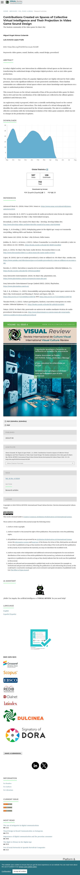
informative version (22, 542)
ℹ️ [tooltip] (47, 169)
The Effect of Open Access (19, 570)
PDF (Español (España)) (16, 421)
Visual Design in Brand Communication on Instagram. (23, 831)
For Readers (7, 783)
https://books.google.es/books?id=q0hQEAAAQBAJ (46, 304)
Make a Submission (13, 753)
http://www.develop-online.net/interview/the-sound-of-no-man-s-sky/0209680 (31, 224)
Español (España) (9, 614)
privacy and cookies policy (28, 867)
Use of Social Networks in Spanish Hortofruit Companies (24, 847)
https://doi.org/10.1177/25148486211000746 (19, 297)
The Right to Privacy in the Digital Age (17, 842)
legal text (35, 542)
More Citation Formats (15, 463)
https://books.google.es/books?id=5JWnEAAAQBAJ (21, 271)
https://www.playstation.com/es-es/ (16, 286)
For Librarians (8, 790)
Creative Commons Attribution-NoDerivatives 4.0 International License (47, 517)
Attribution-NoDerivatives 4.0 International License (54, 539)
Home (5, 11)
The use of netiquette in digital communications (21, 825)
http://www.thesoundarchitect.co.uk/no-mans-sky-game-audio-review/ (29, 253)
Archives (13, 11)
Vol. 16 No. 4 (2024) (25, 11)
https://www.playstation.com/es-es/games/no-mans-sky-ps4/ (25, 278)
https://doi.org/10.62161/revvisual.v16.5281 (23, 47)
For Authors (7, 787)
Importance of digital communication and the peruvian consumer (27, 836)
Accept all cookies (20, 871)
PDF (8, 425)
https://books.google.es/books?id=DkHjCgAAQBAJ (43, 245)
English (6, 611)
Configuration (6, 871)
